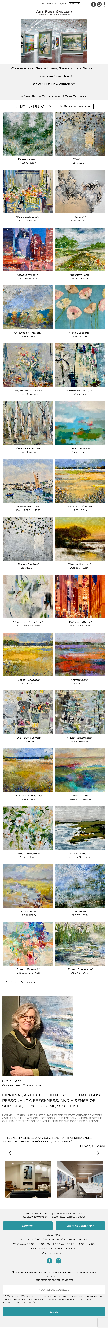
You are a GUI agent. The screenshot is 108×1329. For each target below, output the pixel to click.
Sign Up (74, 3)
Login (63, 3)
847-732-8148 (78, 1239)
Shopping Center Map (80, 1226)
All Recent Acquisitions (74, 106)
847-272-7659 (41, 1239)
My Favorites (49, 3)
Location (27, 1226)
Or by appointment (54, 1253)
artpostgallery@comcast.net (58, 1248)
